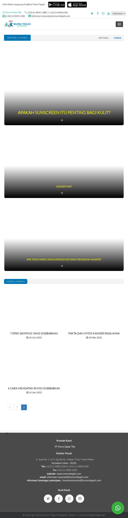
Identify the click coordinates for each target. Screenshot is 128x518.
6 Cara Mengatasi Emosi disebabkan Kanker (34, 390)
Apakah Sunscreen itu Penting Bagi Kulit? (64, 112)
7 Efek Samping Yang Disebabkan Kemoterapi (34, 335)
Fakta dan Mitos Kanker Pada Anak (94, 333)
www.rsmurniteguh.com (69, 473)
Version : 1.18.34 (77, 514)
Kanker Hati (64, 186)
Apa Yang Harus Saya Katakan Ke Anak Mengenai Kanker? (64, 259)
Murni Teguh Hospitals (55, 514)
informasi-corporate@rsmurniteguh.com (51, 16)
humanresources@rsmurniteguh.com (82, 480)
